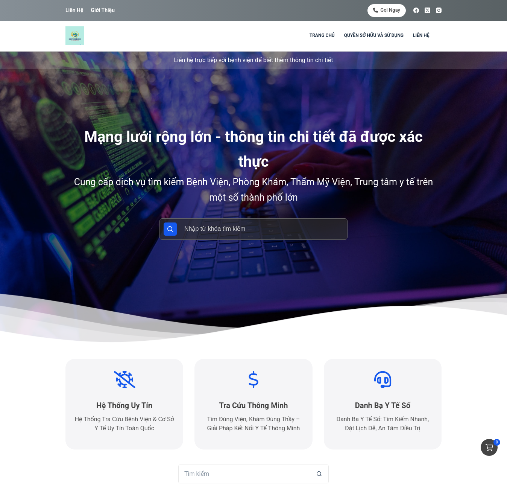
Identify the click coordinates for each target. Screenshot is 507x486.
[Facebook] (416, 10)
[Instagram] (439, 10)
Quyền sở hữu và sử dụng (374, 35)
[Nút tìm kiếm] (319, 474)
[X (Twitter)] (427, 10)
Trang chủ (322, 35)
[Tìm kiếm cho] (244, 474)
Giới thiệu (102, 10)
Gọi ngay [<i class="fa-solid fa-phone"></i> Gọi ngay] (386, 10)
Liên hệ (74, 10)
